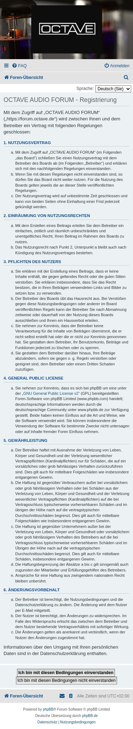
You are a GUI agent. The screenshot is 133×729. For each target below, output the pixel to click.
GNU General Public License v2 (50, 393)
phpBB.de (90, 716)
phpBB (48, 709)
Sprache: (85, 88)
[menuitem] (19, 66)
